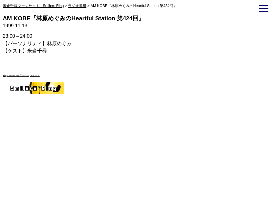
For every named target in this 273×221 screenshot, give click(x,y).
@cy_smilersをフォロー (16, 75)
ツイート (35, 75)
